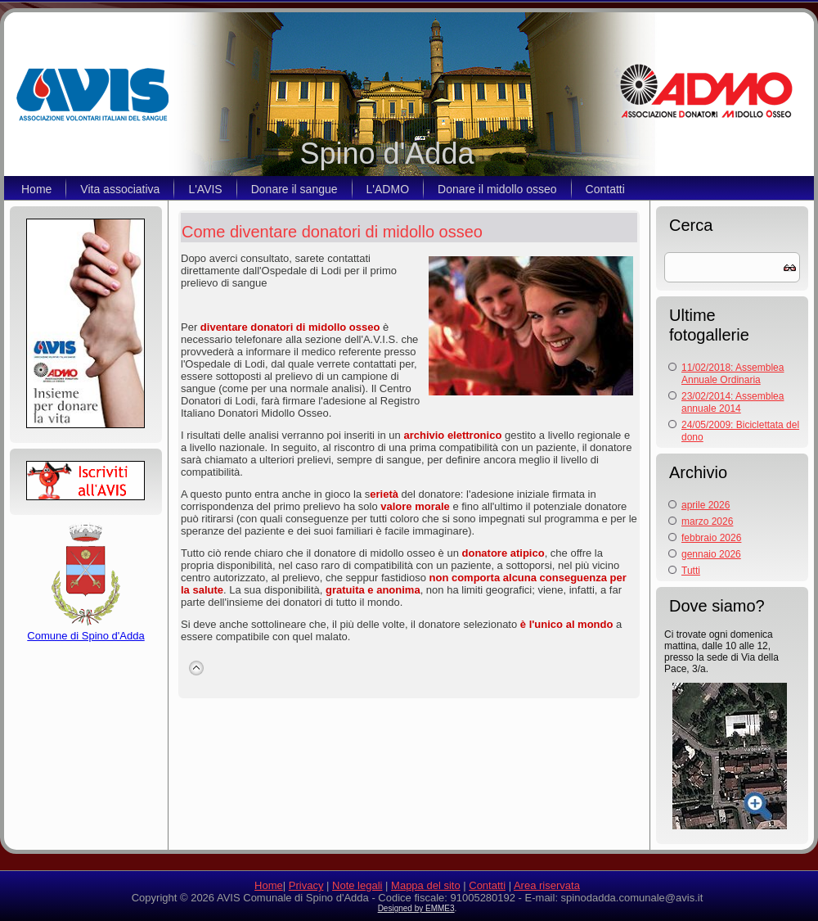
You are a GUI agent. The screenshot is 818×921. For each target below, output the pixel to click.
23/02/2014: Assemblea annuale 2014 (732, 402)
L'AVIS (205, 189)
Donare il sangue (294, 189)
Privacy (306, 885)
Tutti (690, 570)
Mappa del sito (426, 885)
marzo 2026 (707, 521)
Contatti (605, 189)
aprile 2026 (705, 505)
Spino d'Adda (386, 153)
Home (36, 189)
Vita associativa (120, 189)
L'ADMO (387, 189)
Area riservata (547, 885)
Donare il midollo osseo (497, 189)
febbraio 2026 (711, 538)
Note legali (357, 885)
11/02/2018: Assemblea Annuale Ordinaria (732, 374)
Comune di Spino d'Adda (85, 629)
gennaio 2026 (711, 554)
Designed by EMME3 (416, 908)
